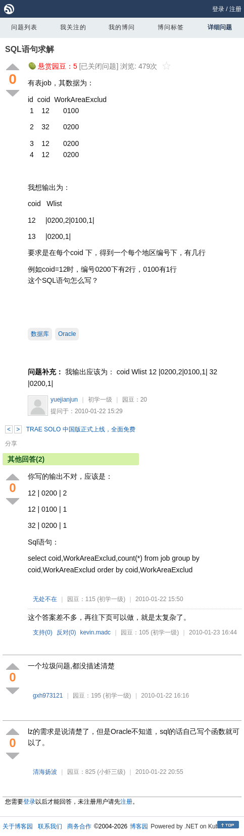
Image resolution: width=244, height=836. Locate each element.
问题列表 (24, 27)
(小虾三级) (111, 771)
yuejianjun (64, 399)
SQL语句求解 (29, 49)
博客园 (139, 826)
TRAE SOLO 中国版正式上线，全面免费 (80, 429)
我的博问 (122, 27)
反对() (66, 632)
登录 (218, 9)
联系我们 (50, 826)
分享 (11, 443)
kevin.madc (95, 632)
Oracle (67, 333)
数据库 (40, 333)
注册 (235, 9)
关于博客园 (18, 826)
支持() (43, 632)
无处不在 (45, 599)
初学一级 (100, 399)
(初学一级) (111, 599)
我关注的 (73, 27)
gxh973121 (48, 695)
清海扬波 (45, 771)
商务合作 (79, 826)
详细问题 (220, 27)
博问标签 (171, 27)
